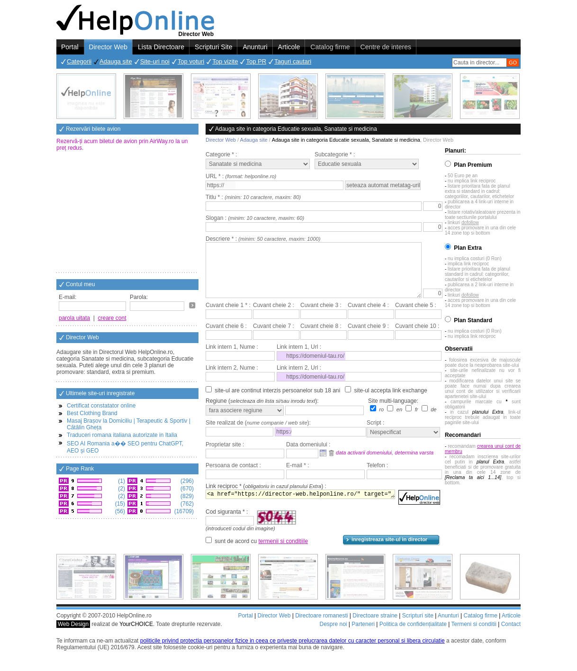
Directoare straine (374, 627)
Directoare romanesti (321, 627)
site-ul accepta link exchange (390, 402)
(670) (186, 488)
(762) (186, 503)
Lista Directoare (161, 47)
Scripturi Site (213, 47)
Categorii (79, 61)
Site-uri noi (155, 61)
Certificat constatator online (101, 405)
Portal (70, 47)
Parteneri (363, 635)
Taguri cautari (292, 61)
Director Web (108, 47)
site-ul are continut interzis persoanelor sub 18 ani (277, 402)
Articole (289, 47)
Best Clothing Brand (92, 413)
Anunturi (255, 47)
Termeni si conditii (473, 635)
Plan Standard (473, 320)
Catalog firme (330, 47)
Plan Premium (473, 165)
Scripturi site (417, 627)
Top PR (256, 61)
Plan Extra (468, 248)
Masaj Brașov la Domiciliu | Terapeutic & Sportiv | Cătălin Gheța (128, 424)
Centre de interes (386, 47)
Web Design (73, 635)
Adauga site (115, 61)
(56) (119, 511)
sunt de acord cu (261, 552)
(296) (186, 481)
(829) (186, 496)
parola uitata (74, 318)
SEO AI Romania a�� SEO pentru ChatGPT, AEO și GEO (125, 447)
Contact (511, 635)
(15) (119, 503)
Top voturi (191, 61)
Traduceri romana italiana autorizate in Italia (122, 435)
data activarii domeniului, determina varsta (384, 464)
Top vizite (225, 61)
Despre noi (333, 635)
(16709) (183, 511)
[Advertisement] (127, 213)
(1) (121, 481)
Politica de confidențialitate (413, 635)
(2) (121, 488)
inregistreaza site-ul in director (389, 550)
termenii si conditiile (283, 552)
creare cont (112, 318)
